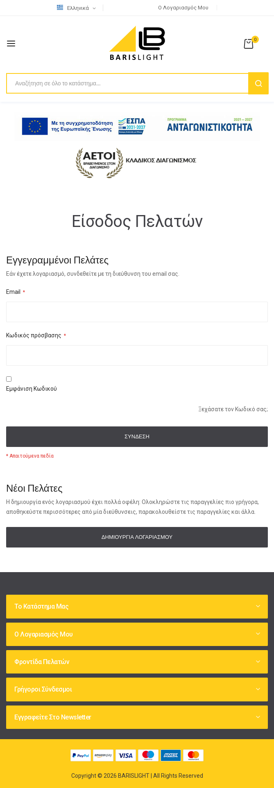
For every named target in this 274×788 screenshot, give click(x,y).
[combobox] (137, 83)
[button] (78, 8)
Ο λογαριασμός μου (183, 7)
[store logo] (137, 43)
